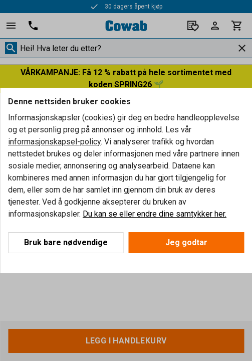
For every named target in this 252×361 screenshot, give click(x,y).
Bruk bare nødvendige (66, 242)
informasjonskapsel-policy (54, 141)
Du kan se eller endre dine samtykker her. (154, 214)
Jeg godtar (186, 242)
